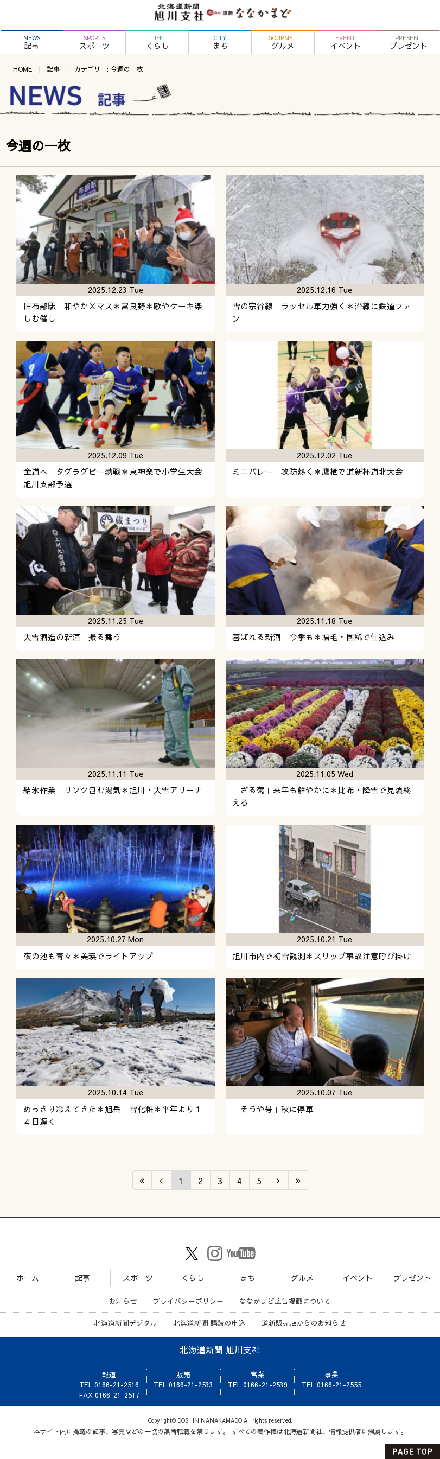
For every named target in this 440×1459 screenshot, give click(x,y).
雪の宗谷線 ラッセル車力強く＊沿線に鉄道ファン (321, 312)
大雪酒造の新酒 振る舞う (72, 637)
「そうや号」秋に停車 (273, 1109)
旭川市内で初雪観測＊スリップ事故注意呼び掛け (321, 956)
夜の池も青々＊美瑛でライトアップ (88, 956)
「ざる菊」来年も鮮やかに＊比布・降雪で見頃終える (321, 796)
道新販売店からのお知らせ (304, 1322)
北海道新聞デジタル (125, 1322)
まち (220, 42)
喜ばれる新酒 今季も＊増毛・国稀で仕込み (313, 637)
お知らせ (123, 1300)
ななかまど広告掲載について (285, 1300)
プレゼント (408, 42)
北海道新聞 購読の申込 (209, 1322)
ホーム (27, 1277)
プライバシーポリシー (188, 1300)
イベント (346, 42)
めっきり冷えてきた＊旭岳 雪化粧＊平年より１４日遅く (112, 1115)
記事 (32, 42)
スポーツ (94, 42)
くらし (157, 42)
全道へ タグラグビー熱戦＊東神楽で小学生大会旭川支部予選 (112, 477)
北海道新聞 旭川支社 (220, 1349)
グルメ (283, 42)
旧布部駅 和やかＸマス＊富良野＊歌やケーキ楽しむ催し (112, 312)
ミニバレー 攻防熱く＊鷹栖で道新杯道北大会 (317, 471)
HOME (22, 69)
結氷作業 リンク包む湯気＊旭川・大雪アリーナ (112, 790)
